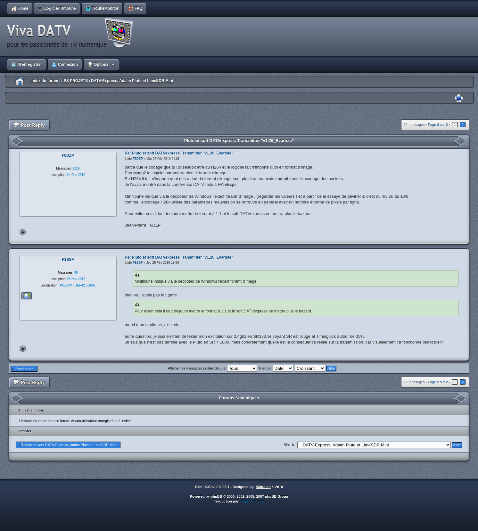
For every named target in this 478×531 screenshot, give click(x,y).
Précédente (24, 369)
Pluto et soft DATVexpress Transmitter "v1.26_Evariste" (239, 140)
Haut (22, 232)
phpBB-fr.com (252, 501)
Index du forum (44, 81)
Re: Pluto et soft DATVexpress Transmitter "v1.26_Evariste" (179, 153)
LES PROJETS (74, 81)
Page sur (438, 125)
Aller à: (289, 444)
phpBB (216, 496)
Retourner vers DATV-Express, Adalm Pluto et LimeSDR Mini (68, 445)
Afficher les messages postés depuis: (212, 368)
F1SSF (138, 262)
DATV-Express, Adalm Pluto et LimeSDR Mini (132, 81)
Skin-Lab (263, 487)
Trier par (276, 368)
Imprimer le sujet (459, 98)
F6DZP (138, 159)
